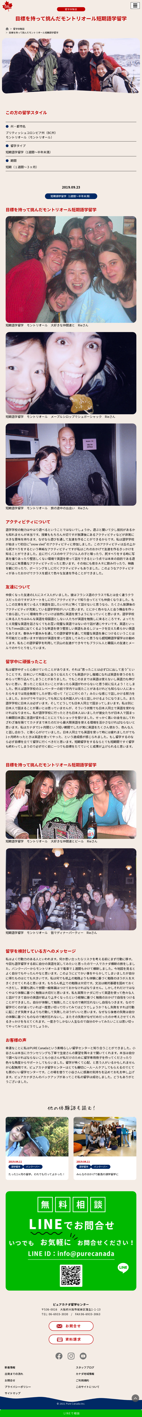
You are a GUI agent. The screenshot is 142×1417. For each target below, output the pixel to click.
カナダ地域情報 (85, 1374)
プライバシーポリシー (18, 1387)
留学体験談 (18, 28)
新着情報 (10, 1367)
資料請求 (73, 1339)
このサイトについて (87, 1387)
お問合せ (73, 1325)
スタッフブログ (85, 1367)
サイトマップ (13, 1393)
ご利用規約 (82, 1380)
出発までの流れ (14, 1374)
